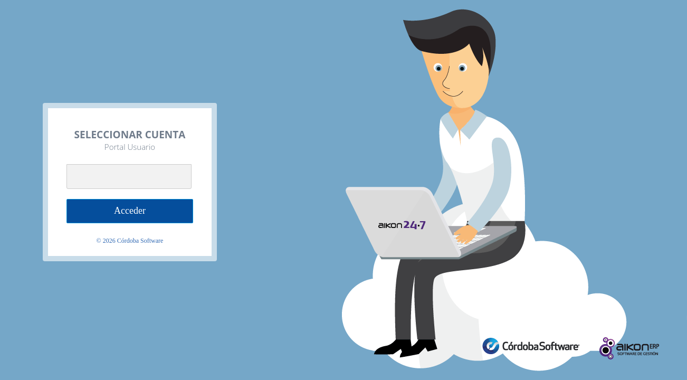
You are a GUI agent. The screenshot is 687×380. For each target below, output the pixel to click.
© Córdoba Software (130, 240)
